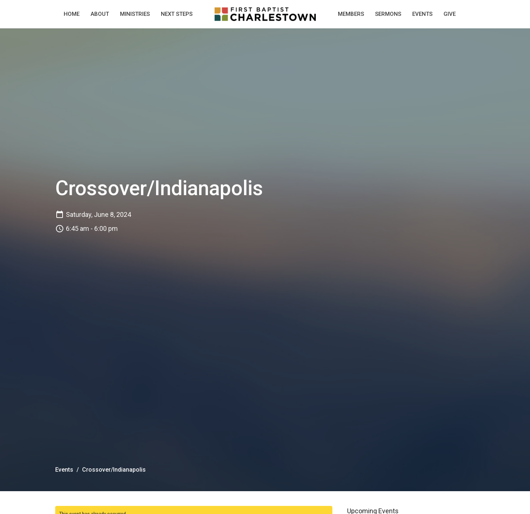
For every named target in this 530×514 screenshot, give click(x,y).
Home (72, 14)
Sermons (388, 14)
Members (351, 14)
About (100, 14)
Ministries (135, 14)
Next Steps (176, 14)
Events (422, 14)
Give (450, 14)
